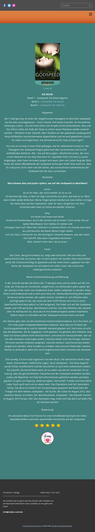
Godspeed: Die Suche (52, 101)
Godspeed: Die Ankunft (52, 105)
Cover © (47, 88)
